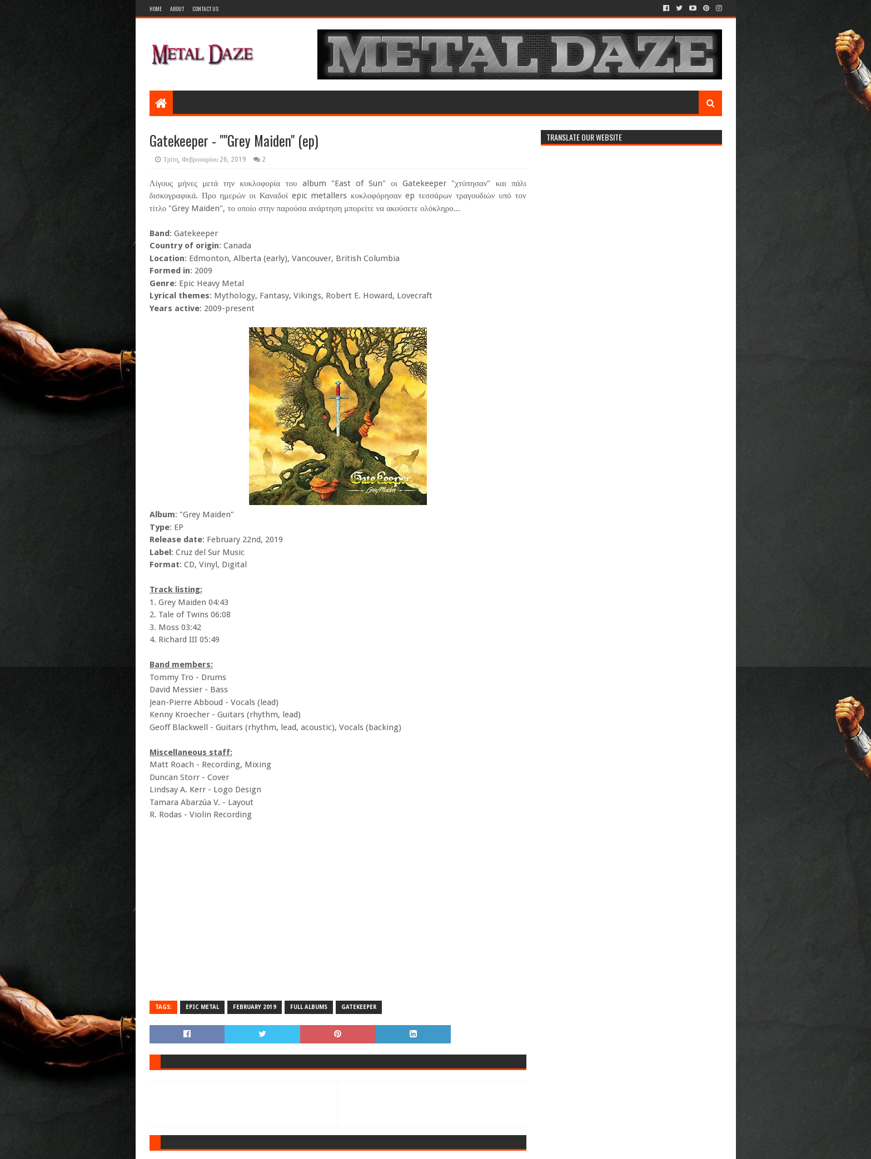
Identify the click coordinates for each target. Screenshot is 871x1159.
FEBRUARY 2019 (254, 1007)
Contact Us (205, 8)
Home (156, 8)
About (177, 8)
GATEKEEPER (358, 1007)
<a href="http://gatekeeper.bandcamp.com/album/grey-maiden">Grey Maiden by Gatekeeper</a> (338, 909)
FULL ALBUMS (308, 1007)
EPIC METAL (202, 1007)
